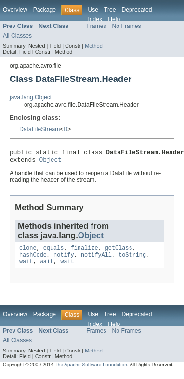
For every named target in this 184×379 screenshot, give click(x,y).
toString (132, 259)
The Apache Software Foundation (91, 370)
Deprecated (137, 9)
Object (50, 162)
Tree (110, 9)
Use (93, 9)
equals (53, 252)
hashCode (33, 259)
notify (63, 259)
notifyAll (96, 259)
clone (28, 252)
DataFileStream (39, 129)
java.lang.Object (31, 97)
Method (93, 46)
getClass (118, 252)
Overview (15, 9)
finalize (84, 252)
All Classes (17, 35)
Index (95, 19)
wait (26, 267)
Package (44, 9)
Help (114, 19)
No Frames (126, 26)
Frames (96, 26)
